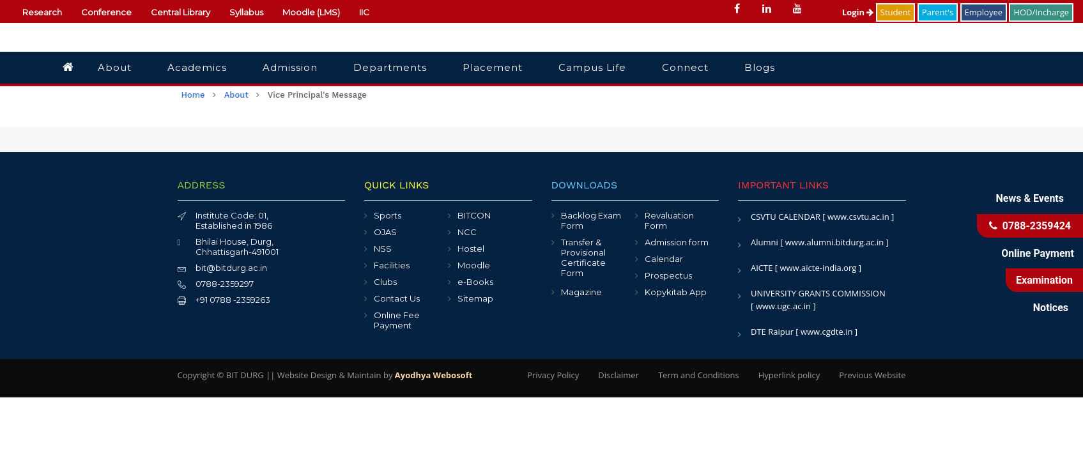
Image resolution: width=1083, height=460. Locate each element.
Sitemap (475, 298)
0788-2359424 (1030, 226)
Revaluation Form (669, 220)
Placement (493, 67)
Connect (685, 67)
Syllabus (246, 12)
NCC (467, 232)
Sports (387, 215)
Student (895, 12)
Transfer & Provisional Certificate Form (583, 257)
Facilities (392, 265)
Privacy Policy (553, 375)
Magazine (581, 292)
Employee (983, 12)
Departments (390, 67)
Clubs (385, 282)
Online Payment (1037, 253)
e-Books (475, 282)
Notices (1050, 308)
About (115, 67)
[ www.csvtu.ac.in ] (858, 216)
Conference (106, 12)
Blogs (759, 67)
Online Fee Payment (397, 320)
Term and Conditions (698, 375)
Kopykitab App (676, 292)
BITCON (474, 215)
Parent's (937, 12)
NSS (383, 248)
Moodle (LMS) (311, 12)
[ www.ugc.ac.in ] (783, 306)
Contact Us (397, 298)
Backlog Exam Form (591, 220)
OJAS (385, 232)
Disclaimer (618, 375)
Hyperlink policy (789, 375)
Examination (1044, 280)
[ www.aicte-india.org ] (818, 267)
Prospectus (668, 275)
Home (193, 95)
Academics (197, 67)
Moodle (473, 265)
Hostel (470, 248)
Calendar (664, 259)
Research (42, 12)
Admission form (677, 242)
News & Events (1030, 198)
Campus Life (592, 67)
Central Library (180, 12)
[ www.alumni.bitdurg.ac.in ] (834, 242)
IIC (364, 12)
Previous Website (872, 375)
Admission (290, 67)
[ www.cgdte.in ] (826, 331)
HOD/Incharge (1041, 12)
